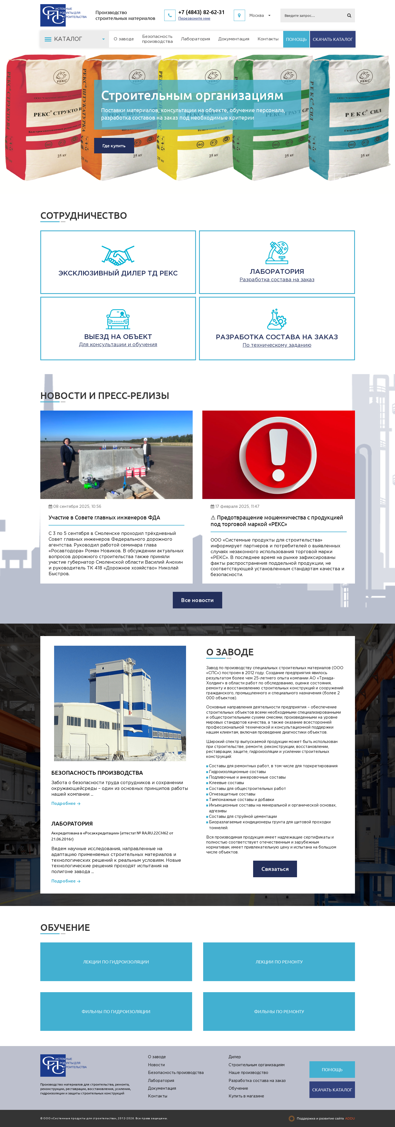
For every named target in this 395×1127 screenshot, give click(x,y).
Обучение (238, 1088)
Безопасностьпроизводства (157, 39)
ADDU (350, 1118)
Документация (233, 39)
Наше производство (248, 1073)
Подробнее (63, 803)
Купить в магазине (246, 1096)
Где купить (114, 145)
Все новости (197, 600)
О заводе (124, 39)
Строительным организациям (192, 95)
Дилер (235, 1057)
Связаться (275, 869)
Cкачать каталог (333, 39)
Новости (156, 1065)
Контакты (268, 39)
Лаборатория (195, 39)
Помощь (296, 39)
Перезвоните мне (194, 18)
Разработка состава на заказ (257, 1081)
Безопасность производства (176, 1073)
